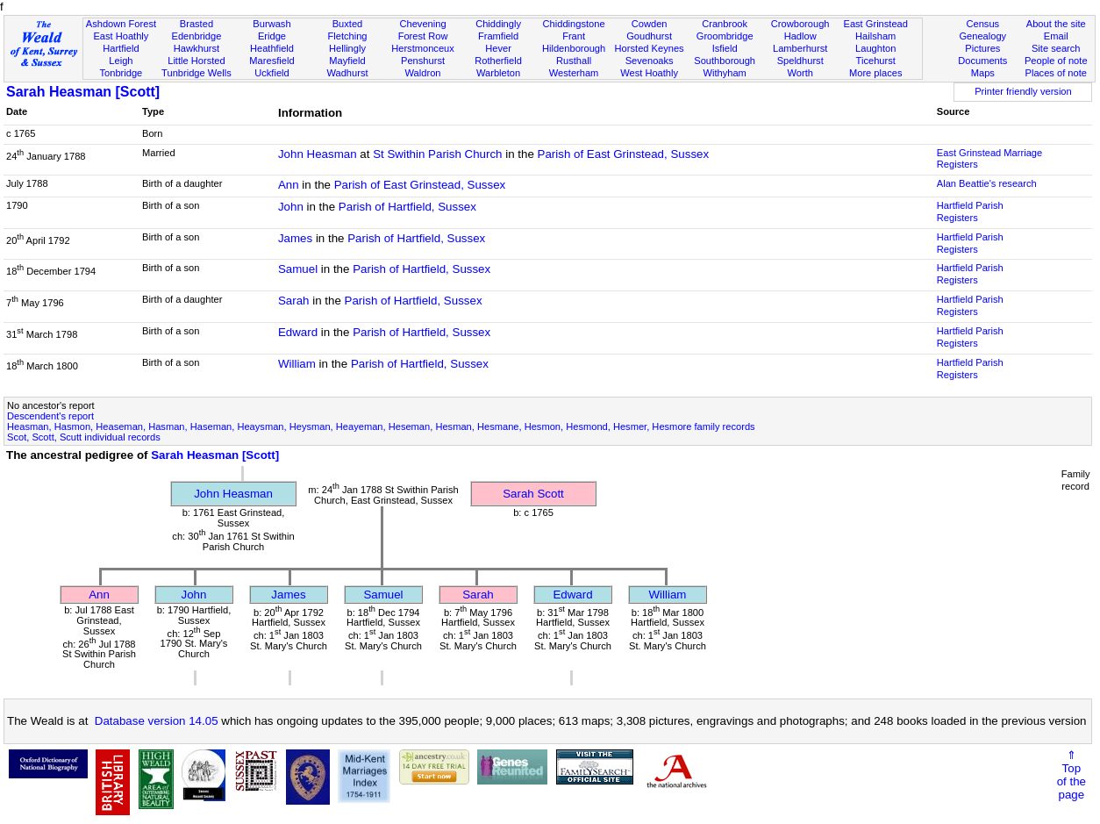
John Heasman (317, 154)
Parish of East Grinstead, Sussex (624, 154)
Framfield (498, 36)
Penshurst (423, 60)
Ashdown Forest (121, 23)
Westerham (574, 73)
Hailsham (875, 36)
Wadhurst (347, 73)
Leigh (120, 60)
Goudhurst (649, 36)
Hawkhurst (196, 48)
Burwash (271, 23)
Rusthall (573, 60)
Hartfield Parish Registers (970, 211)
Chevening (422, 23)
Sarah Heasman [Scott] (83, 91)
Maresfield (271, 60)
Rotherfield (498, 60)
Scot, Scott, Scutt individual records (84, 437)
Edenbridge (197, 36)
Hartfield (121, 48)
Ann (288, 184)
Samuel (298, 269)
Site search (1056, 48)
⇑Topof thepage (1071, 775)
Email (1056, 36)
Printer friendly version (1023, 91)
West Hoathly (649, 73)
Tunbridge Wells (196, 73)
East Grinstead (875, 23)
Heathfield (272, 48)
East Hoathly (120, 36)
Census (982, 23)
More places (876, 73)
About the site (1056, 23)
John (291, 206)
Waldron (423, 73)
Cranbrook (724, 23)
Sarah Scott (533, 493)
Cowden (650, 23)
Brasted (196, 23)
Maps (983, 73)
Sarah (294, 300)
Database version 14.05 (156, 720)
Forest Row (423, 36)
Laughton (875, 48)
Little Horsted (196, 60)
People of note (1056, 60)
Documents (982, 60)
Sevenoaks (649, 60)
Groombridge (725, 36)
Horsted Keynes (649, 48)
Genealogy (982, 36)
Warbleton (498, 73)
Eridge (272, 36)
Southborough (724, 60)
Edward (298, 332)
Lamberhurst (800, 48)
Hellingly (347, 48)
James (295, 238)
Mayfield (347, 60)
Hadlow (800, 36)
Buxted (347, 23)
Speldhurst (800, 60)
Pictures (982, 48)
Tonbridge (121, 73)
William (297, 363)
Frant (573, 36)
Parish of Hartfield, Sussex (407, 206)
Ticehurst (876, 60)
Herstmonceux (422, 48)
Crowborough (800, 23)
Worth (799, 73)
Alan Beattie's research (987, 183)
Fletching (347, 36)
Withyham (724, 73)
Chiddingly (498, 23)
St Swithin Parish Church (437, 154)
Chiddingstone (574, 23)
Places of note (1056, 73)
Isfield (725, 48)
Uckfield (271, 73)
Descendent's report (50, 416)
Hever (498, 48)
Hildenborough (573, 48)
